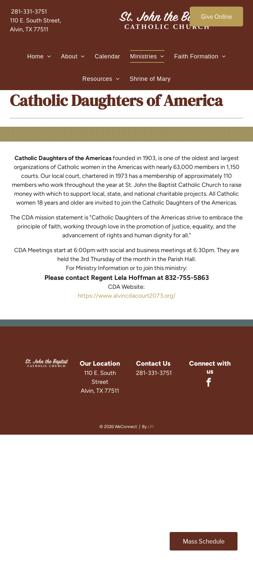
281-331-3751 (29, 11)
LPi (151, 426)
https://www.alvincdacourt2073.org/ (127, 295)
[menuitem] (39, 56)
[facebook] (208, 383)
